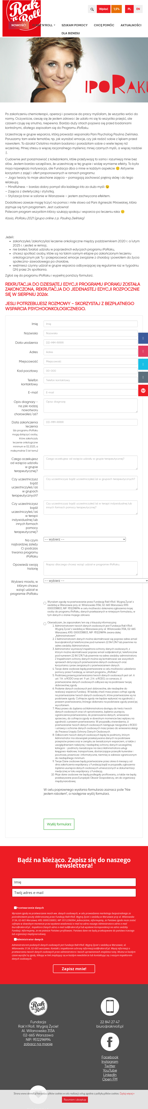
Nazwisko (31, 333)
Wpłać (103, 9)
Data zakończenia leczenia (24, 436)
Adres (33, 352)
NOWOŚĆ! (18, 25)
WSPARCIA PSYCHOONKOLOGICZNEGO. (45, 308)
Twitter (109, 1066)
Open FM (109, 1079)
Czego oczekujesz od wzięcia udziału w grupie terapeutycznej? (24, 465)
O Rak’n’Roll (44, 25)
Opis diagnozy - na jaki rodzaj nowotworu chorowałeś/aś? (26, 408)
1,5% (117, 9)
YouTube (110, 1070)
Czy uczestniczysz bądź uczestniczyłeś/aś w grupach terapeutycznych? (24, 487)
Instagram (110, 1061)
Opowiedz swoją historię (25, 566)
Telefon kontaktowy (29, 382)
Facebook (110, 1057)
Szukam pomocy (75, 25)
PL (129, 9)
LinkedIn (110, 1075)
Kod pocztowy (27, 371)
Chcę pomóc (104, 25)
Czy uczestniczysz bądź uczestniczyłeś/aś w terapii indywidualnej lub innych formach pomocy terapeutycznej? (24, 518)
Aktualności (131, 25)
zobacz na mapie (38, 1044)
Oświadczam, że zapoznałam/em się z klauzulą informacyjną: (91, 702)
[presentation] (73, 807)
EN (138, 9)
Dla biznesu (71, 33)
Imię (35, 324)
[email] (74, 892)
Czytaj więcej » (127, 1093)
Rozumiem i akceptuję (75, 1099)
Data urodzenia (26, 343)
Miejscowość (28, 361)
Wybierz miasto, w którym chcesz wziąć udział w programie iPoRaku (24, 588)
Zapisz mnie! (74, 968)
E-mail (33, 392)
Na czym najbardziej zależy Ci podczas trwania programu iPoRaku (24, 548)
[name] (74, 882)
